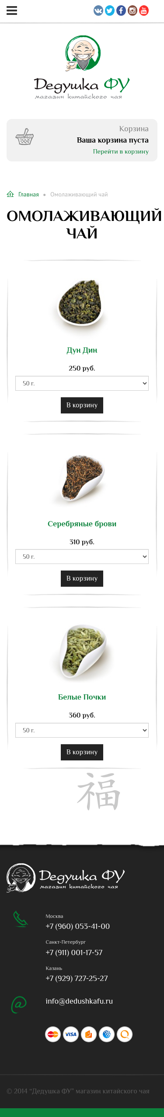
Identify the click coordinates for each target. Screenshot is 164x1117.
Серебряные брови (82, 524)
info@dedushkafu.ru (79, 1001)
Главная (23, 194)
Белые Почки (82, 697)
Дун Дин (82, 350)
